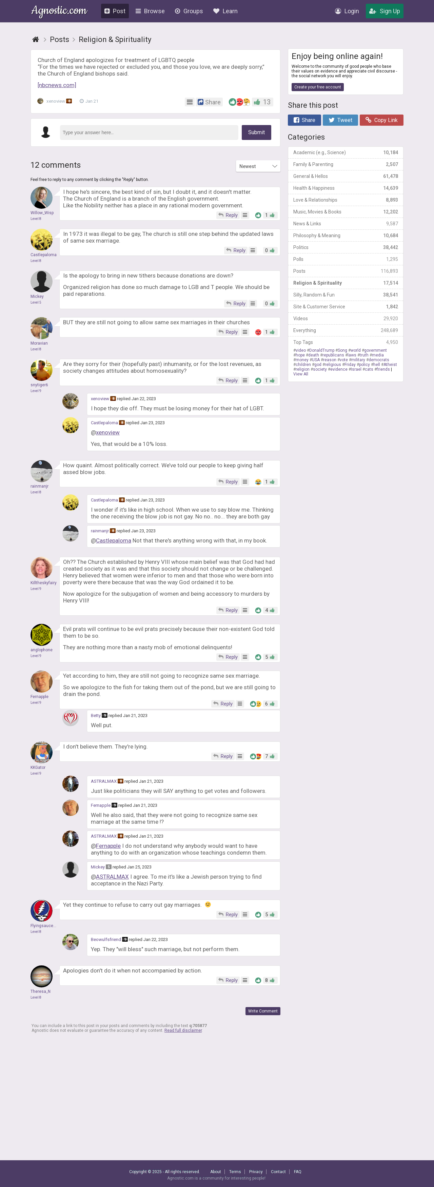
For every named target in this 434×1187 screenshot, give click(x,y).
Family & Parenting (345, 164)
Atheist (390, 364)
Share (304, 120)
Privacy (256, 1171)
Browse (150, 11)
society (320, 369)
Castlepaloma (104, 422)
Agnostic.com (59, 11)
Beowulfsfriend (106, 939)
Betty (96, 715)
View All (300, 374)
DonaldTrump (321, 350)
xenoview (56, 101)
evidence (339, 369)
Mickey (98, 866)
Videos (345, 318)
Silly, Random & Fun (345, 295)
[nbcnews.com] (57, 85)
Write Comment (263, 1011)
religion (303, 369)
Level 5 (36, 302)
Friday (350, 364)
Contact (278, 1171)
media (378, 355)
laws (352, 355)
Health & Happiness (345, 188)
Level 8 (36, 219)
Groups (189, 11)
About (215, 1171)
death (313, 355)
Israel (356, 369)
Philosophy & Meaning (345, 235)
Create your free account (317, 87)
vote (344, 359)
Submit (256, 132)
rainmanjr (100, 530)
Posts (345, 271)
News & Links (345, 223)
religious (333, 364)
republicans (333, 355)
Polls (345, 259)
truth (364, 355)
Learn (225, 11)
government (375, 350)
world (356, 350)
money (302, 359)
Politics (345, 247)
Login (347, 11)
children (303, 364)
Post (114, 11)
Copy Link (382, 120)
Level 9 (36, 391)
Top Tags (345, 342)
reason (329, 359)
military (358, 359)
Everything (345, 330)
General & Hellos (345, 176)
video (301, 350)
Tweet (340, 120)
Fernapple (101, 805)
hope (300, 355)
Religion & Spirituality (345, 283)
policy (364, 364)
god (317, 364)
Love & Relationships (345, 200)
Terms (235, 1171)
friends (383, 369)
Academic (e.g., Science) (345, 152)
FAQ (297, 1171)
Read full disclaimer (183, 1030)
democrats (379, 359)
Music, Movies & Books (345, 211)
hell (376, 364)
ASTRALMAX (104, 781)
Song (342, 350)
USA (316, 359)
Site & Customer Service (345, 306)
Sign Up (384, 11)
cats (369, 369)
